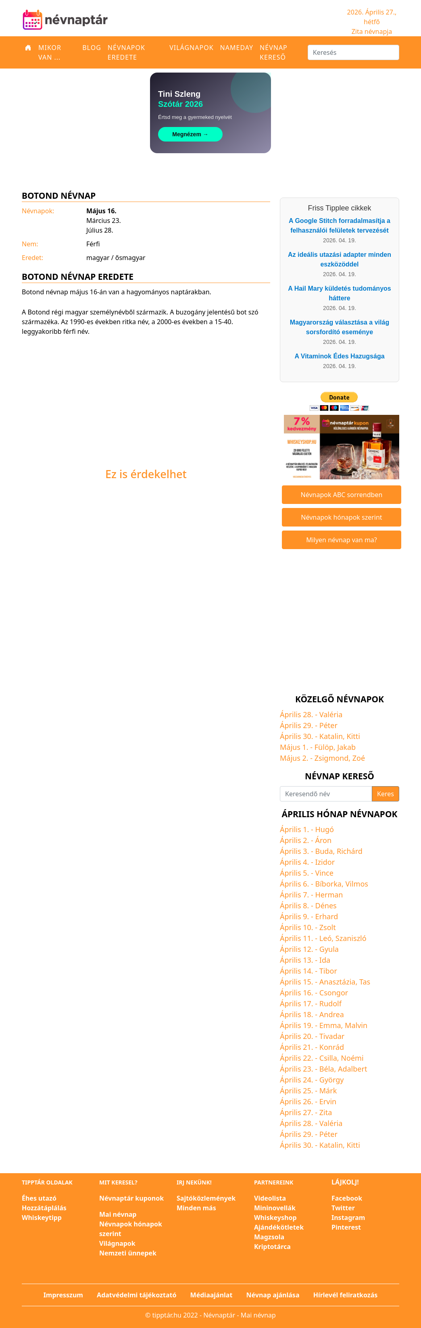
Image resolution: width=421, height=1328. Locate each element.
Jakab (346, 747)
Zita (325, 1112)
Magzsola (269, 1236)
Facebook (346, 1198)
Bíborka (328, 884)
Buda (324, 851)
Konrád (331, 1047)
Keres (385, 793)
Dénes (326, 905)
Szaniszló (351, 938)
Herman (329, 894)
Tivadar (332, 1036)
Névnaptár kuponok (131, 1198)
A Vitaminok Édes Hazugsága (339, 356)
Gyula (329, 949)
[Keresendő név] (326, 793)
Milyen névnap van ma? (341, 539)
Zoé (358, 758)
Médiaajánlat (211, 1295)
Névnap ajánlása (273, 1295)
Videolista (270, 1198)
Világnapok (191, 47)
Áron (323, 840)
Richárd (350, 851)
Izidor (325, 862)
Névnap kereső (274, 52)
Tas (364, 982)
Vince (324, 873)
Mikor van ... (49, 52)
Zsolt (327, 927)
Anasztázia (337, 982)
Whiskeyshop (275, 1217)
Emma (330, 1025)
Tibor (328, 971)
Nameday (236, 47)
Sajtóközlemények (206, 1198)
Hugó (324, 829)
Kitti (353, 736)
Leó (325, 938)
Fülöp (324, 747)
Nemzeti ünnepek (127, 1253)
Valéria (331, 714)
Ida (324, 960)
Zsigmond (332, 758)
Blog (91, 47)
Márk (328, 1090)
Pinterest (346, 1227)
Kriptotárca (272, 1246)
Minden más (196, 1207)
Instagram (348, 1217)
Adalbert (352, 1069)
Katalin (331, 736)
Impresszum (63, 1295)
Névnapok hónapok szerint (341, 517)
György (331, 1079)
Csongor (333, 992)
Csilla (328, 1058)
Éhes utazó (39, 1198)
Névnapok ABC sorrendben (342, 494)
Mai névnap (117, 1214)
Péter (328, 725)
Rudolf (330, 1003)
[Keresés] (353, 52)
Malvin (356, 1025)
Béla (326, 1069)
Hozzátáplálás (44, 1207)
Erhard (326, 916)
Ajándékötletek (279, 1227)
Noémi (352, 1058)
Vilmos (356, 884)
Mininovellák (275, 1207)
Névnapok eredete (126, 52)
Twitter (343, 1207)
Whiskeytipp (42, 1217)
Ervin (327, 1101)
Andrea (331, 1014)
